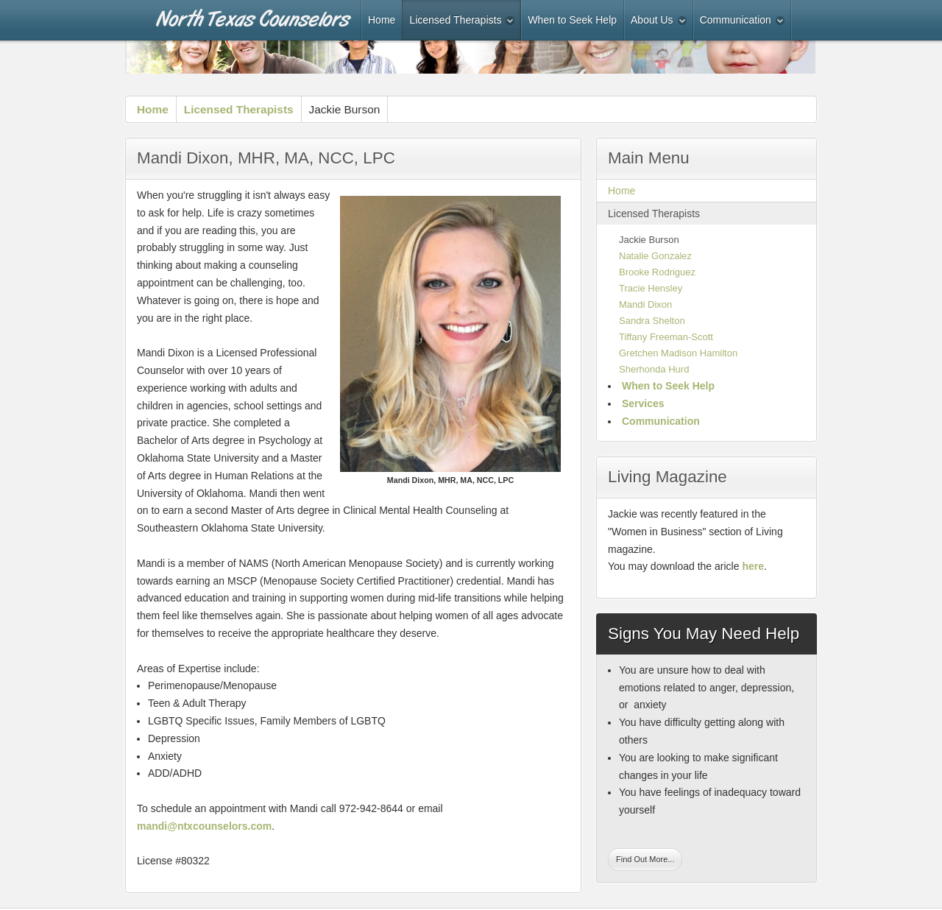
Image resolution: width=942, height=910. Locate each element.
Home (153, 109)
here (753, 566)
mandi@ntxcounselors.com (204, 826)
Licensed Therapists (239, 109)
